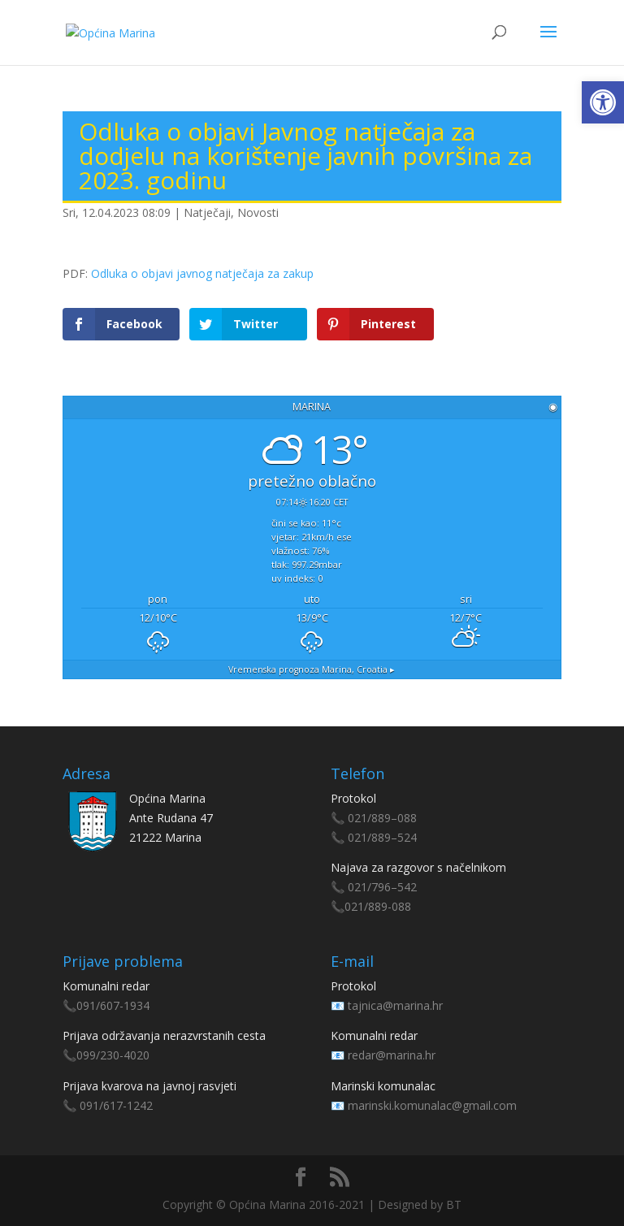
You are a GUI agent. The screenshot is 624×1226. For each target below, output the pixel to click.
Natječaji (207, 212)
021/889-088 (377, 906)
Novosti (258, 212)
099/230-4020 (113, 1055)
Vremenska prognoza (311, 669)
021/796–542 (382, 887)
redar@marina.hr (392, 1055)
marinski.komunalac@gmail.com (432, 1105)
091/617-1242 (116, 1105)
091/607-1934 (113, 1005)
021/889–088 (382, 817)
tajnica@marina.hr (395, 1005)
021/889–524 (382, 837)
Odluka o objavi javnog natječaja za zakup (202, 273)
